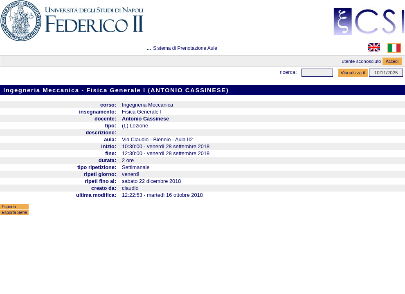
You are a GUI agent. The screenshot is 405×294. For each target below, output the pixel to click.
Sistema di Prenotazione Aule (185, 48)
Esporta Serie (14, 212)
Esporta (9, 207)
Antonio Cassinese (145, 119)
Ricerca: (288, 72)
